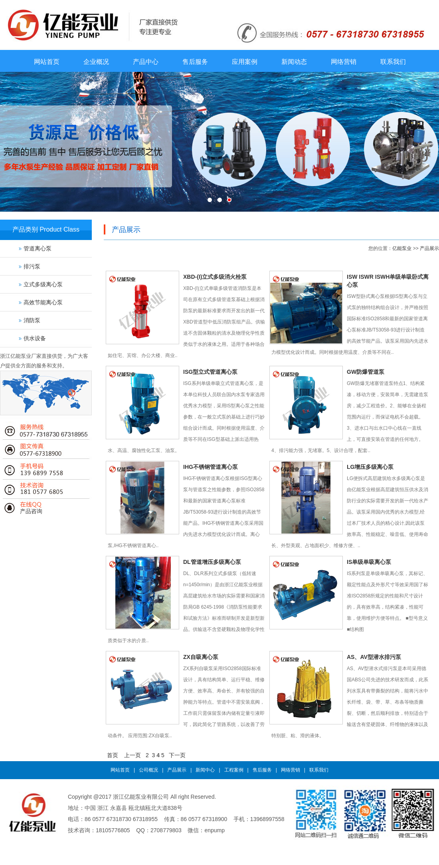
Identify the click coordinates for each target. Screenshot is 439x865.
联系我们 (393, 61)
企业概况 (96, 61)
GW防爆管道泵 (365, 372)
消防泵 (32, 320)
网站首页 (46, 61)
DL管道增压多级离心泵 (212, 562)
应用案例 (244, 61)
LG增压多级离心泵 (370, 467)
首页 (112, 755)
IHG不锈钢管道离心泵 (210, 467)
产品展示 (429, 248)
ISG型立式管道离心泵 (210, 372)
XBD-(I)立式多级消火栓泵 (215, 277)
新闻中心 (205, 770)
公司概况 (148, 770)
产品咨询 (31, 511)
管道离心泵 (37, 248)
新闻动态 (294, 61)
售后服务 (195, 61)
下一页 (177, 755)
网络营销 (343, 61)
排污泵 (32, 266)
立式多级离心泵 (43, 284)
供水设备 (35, 338)
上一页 (132, 755)
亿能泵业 (401, 248)
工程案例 (233, 770)
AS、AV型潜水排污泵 (374, 657)
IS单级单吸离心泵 (369, 562)
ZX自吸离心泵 (200, 657)
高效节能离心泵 (43, 302)
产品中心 (145, 61)
